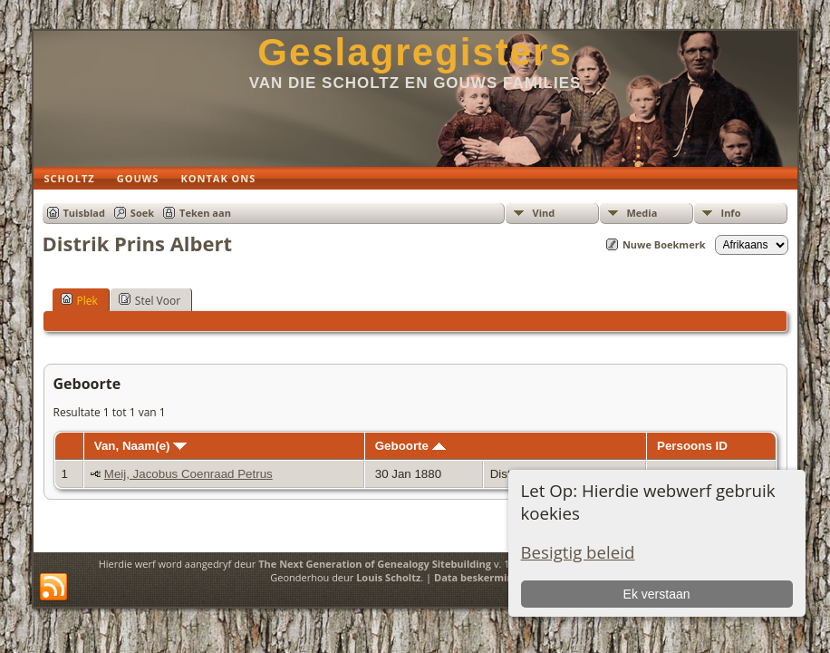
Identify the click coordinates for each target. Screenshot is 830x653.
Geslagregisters (415, 52)
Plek (79, 300)
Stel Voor (149, 300)
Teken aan (205, 212)
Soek (142, 212)
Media (642, 212)
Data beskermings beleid (495, 577)
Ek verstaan (656, 594)
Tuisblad (84, 212)
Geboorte (410, 446)
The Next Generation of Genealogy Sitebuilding (374, 563)
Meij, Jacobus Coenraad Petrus (188, 474)
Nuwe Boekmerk (664, 244)
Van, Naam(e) (140, 446)
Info (731, 212)
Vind (544, 212)
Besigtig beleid (578, 552)
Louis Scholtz (388, 577)
